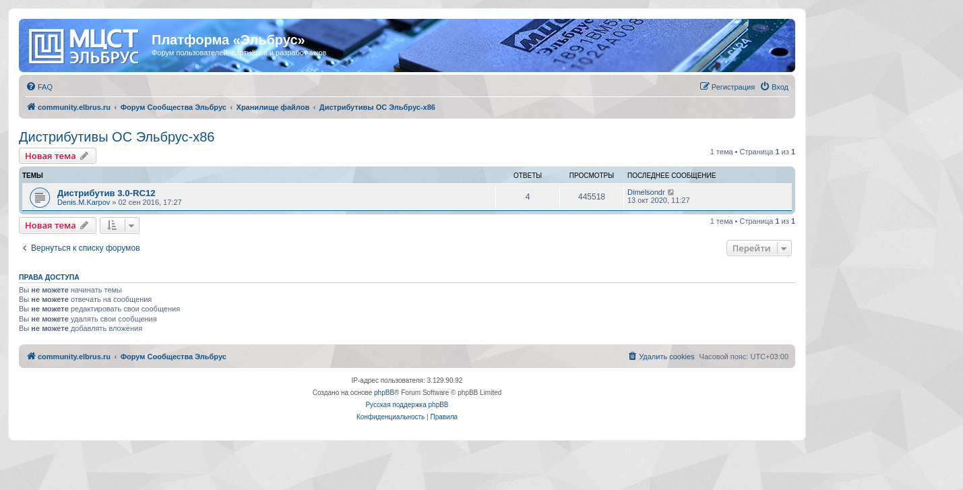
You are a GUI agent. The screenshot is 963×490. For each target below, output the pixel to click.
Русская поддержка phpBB (406, 404)
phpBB (384, 392)
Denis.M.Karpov (83, 202)
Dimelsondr (646, 192)
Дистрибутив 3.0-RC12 (106, 193)
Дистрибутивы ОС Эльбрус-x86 (116, 136)
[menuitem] (39, 87)
